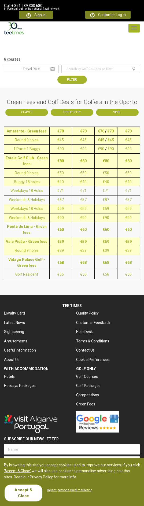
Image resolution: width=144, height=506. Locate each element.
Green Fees (85, 404)
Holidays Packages (20, 385)
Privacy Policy (41, 477)
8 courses (12, 59)
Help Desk (84, 332)
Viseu (117, 112)
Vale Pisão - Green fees (26, 241)
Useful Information (20, 350)
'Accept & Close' (17, 471)
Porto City (72, 112)
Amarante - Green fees (27, 131)
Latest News (14, 322)
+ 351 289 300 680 (23, 5)
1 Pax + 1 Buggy (26, 149)
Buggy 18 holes (27, 182)
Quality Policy (87, 313)
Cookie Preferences (93, 359)
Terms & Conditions (92, 341)
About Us (12, 359)
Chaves (26, 112)
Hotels (9, 376)
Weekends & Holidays (27, 200)
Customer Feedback (93, 322)
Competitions (87, 395)
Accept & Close (23, 492)
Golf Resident (26, 274)
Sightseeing (14, 332)
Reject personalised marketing (70, 490)
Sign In (36, 15)
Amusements (15, 341)
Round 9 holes (27, 140)
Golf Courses (87, 376)
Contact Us (85, 350)
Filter (72, 79)
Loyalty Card (14, 313)
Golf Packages (88, 385)
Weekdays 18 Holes (26, 191)
